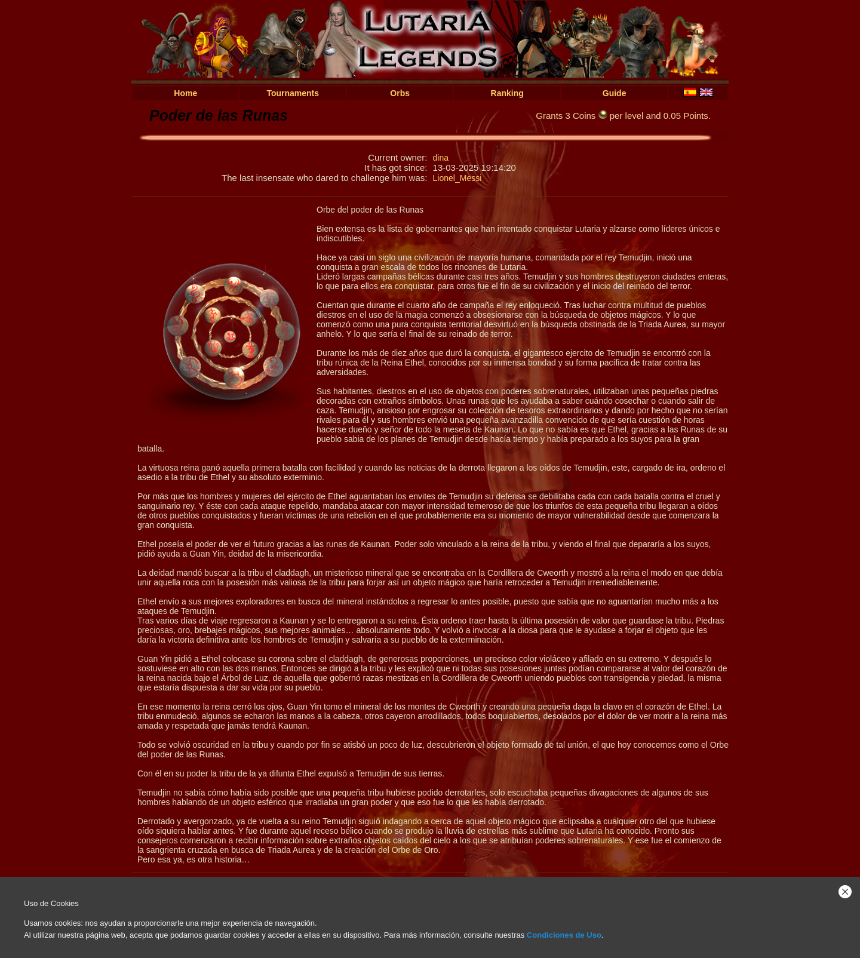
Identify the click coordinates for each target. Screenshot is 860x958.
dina (441, 157)
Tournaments (292, 93)
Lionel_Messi (457, 178)
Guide (614, 93)
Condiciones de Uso (564, 935)
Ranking (507, 93)
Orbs (400, 93)
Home (185, 93)
